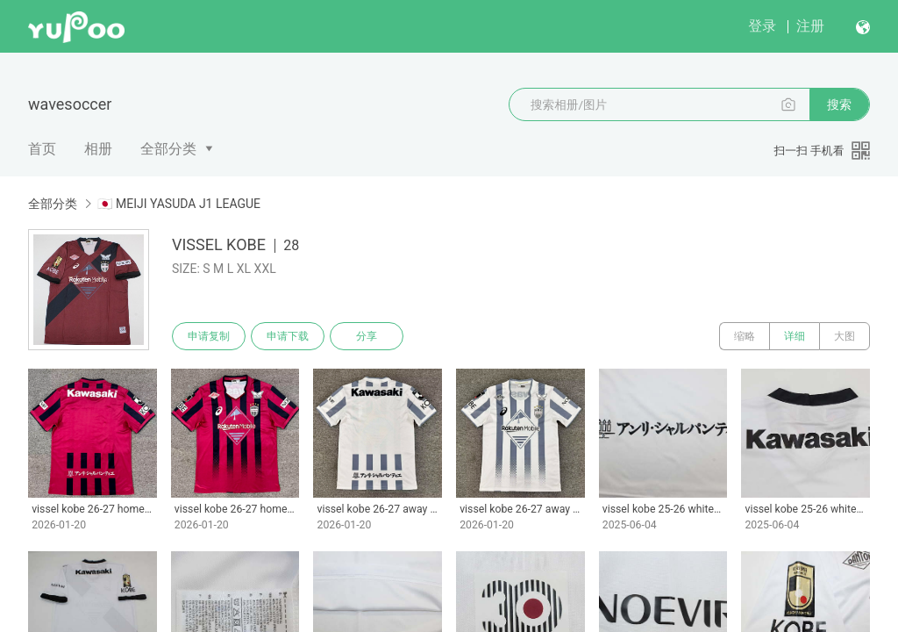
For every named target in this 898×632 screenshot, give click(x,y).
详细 (794, 336)
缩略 (744, 336)
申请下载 (288, 336)
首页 (42, 148)
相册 (98, 148)
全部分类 (168, 148)
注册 (810, 26)
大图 (844, 336)
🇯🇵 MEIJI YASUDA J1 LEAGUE (178, 204)
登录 (762, 26)
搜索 (839, 104)
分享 (366, 336)
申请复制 (209, 336)
